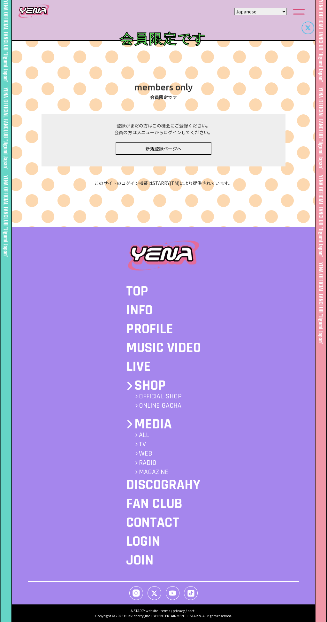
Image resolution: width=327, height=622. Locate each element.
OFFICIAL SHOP (160, 396)
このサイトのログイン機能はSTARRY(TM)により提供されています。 (164, 183)
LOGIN (143, 541)
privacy (179, 610)
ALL (144, 435)
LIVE (138, 366)
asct (190, 610)
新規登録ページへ (163, 148)
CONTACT (152, 522)
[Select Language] (260, 11)
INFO (139, 310)
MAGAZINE (153, 472)
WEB (145, 453)
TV (142, 444)
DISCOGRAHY (163, 485)
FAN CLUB (154, 504)
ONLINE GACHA (160, 405)
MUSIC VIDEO (163, 348)
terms (165, 610)
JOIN (140, 560)
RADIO (147, 462)
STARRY (139, 610)
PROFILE (149, 329)
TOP (137, 291)
